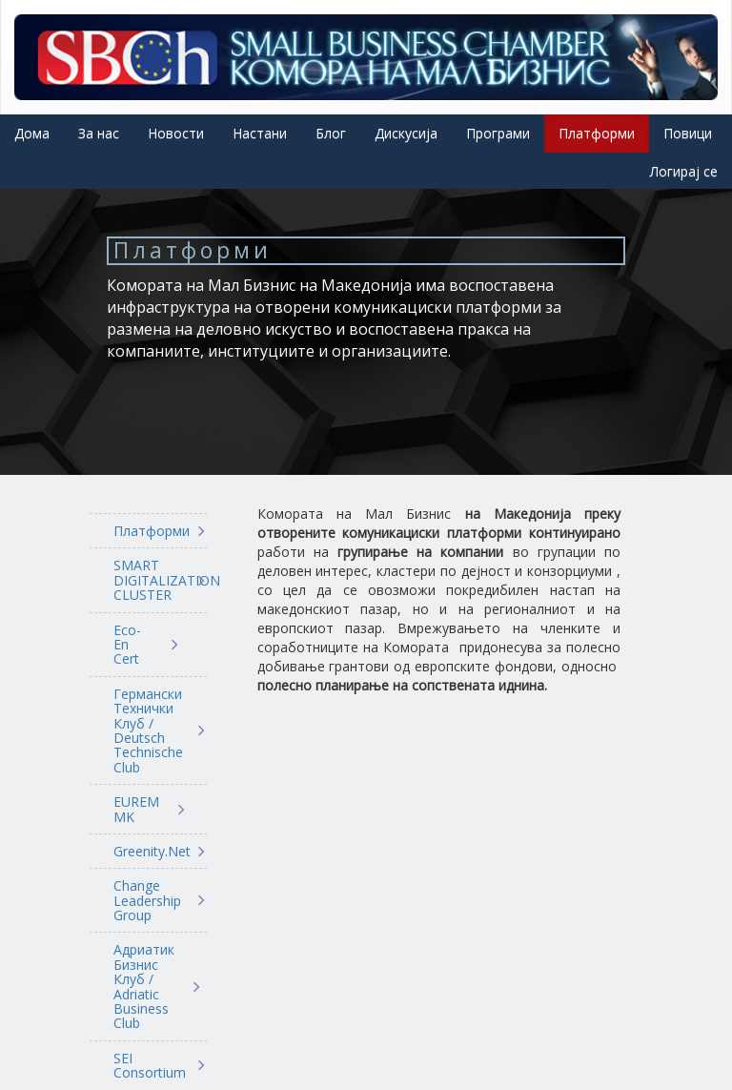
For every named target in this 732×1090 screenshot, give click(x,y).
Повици (687, 133)
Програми (498, 133)
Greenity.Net (146, 851)
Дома (32, 133)
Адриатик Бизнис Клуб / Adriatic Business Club (143, 986)
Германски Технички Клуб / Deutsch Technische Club (146, 730)
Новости (176, 133)
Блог (330, 133)
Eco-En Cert (127, 645)
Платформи (597, 133)
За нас (98, 133)
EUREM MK (136, 809)
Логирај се (684, 171)
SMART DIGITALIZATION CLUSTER (146, 580)
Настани (260, 133)
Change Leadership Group (146, 900)
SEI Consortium (146, 1065)
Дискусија (406, 133)
